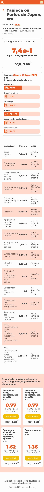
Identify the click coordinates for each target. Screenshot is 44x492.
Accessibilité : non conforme (22, 487)
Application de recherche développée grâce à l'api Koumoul (22, 482)
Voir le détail (11, 416)
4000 (17, 25)
